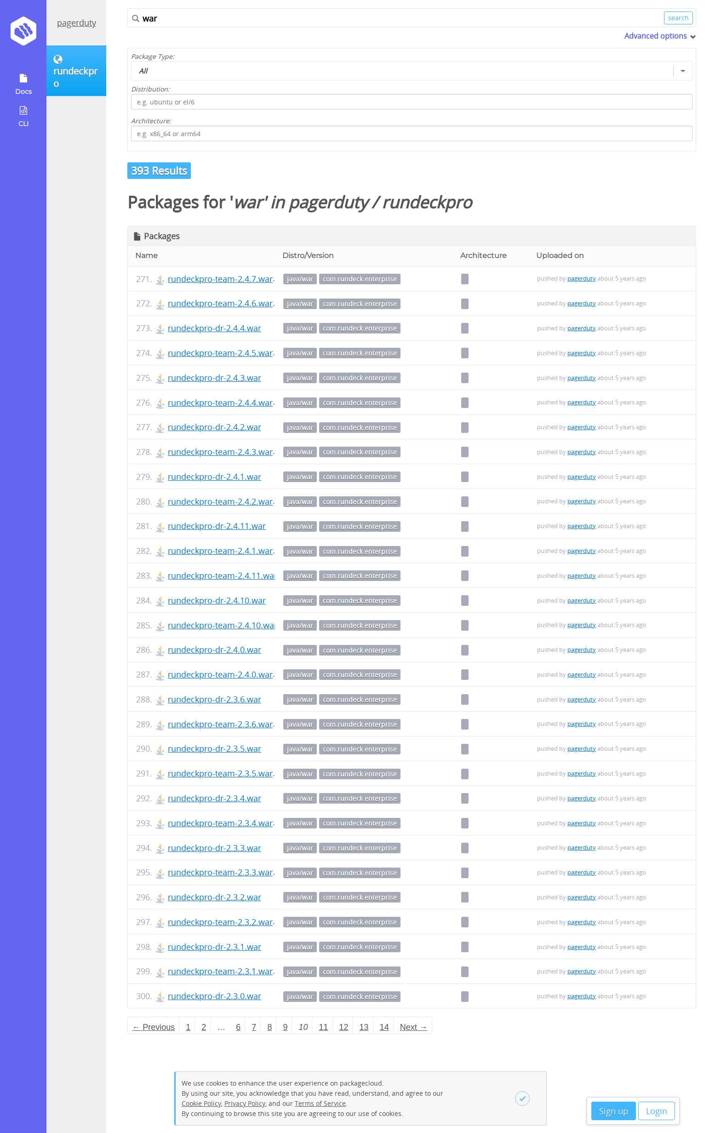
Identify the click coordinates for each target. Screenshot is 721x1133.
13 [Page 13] (364, 1027)
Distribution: (150, 89)
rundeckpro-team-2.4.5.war (220, 352)
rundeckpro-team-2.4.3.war (220, 451)
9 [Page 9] (285, 1027)
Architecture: (151, 120)
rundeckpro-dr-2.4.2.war (214, 426)
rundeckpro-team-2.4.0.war (220, 674)
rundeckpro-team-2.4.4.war (220, 402)
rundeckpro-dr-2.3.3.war (214, 847)
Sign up (613, 1110)
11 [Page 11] (323, 1027)
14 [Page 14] (384, 1027)
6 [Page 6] (238, 1027)
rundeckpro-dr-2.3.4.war (214, 798)
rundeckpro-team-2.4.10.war (222, 625)
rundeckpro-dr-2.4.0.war (214, 649)
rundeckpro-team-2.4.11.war (222, 575)
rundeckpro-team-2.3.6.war (220, 724)
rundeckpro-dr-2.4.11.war (217, 525)
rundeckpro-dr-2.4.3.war (214, 377)
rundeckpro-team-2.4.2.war (220, 501)
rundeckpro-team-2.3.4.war (220, 822)
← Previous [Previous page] (153, 1027)
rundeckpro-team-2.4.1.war (220, 550)
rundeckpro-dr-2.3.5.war (214, 748)
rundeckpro (427, 202)
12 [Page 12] (344, 1027)
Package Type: (152, 56)
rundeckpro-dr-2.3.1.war (214, 946)
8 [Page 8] (269, 1027)
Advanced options (655, 36)
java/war (300, 279)
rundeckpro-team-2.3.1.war (220, 971)
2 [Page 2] (203, 1027)
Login (656, 1110)
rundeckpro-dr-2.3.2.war (214, 897)
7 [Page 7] (254, 1027)
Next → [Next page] (414, 1027)
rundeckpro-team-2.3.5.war (220, 773)
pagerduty (76, 22)
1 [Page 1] (188, 1027)
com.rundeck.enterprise (360, 279)
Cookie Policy (201, 1103)
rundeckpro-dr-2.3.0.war (214, 995)
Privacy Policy (244, 1103)
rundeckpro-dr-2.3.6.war (214, 699)
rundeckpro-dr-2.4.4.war (214, 328)
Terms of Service (320, 1103)
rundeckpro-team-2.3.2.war (220, 921)
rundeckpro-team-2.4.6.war (220, 303)
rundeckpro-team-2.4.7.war (220, 278)
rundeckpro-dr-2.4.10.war (217, 600)
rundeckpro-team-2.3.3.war (220, 872)
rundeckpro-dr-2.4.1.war (214, 476)
